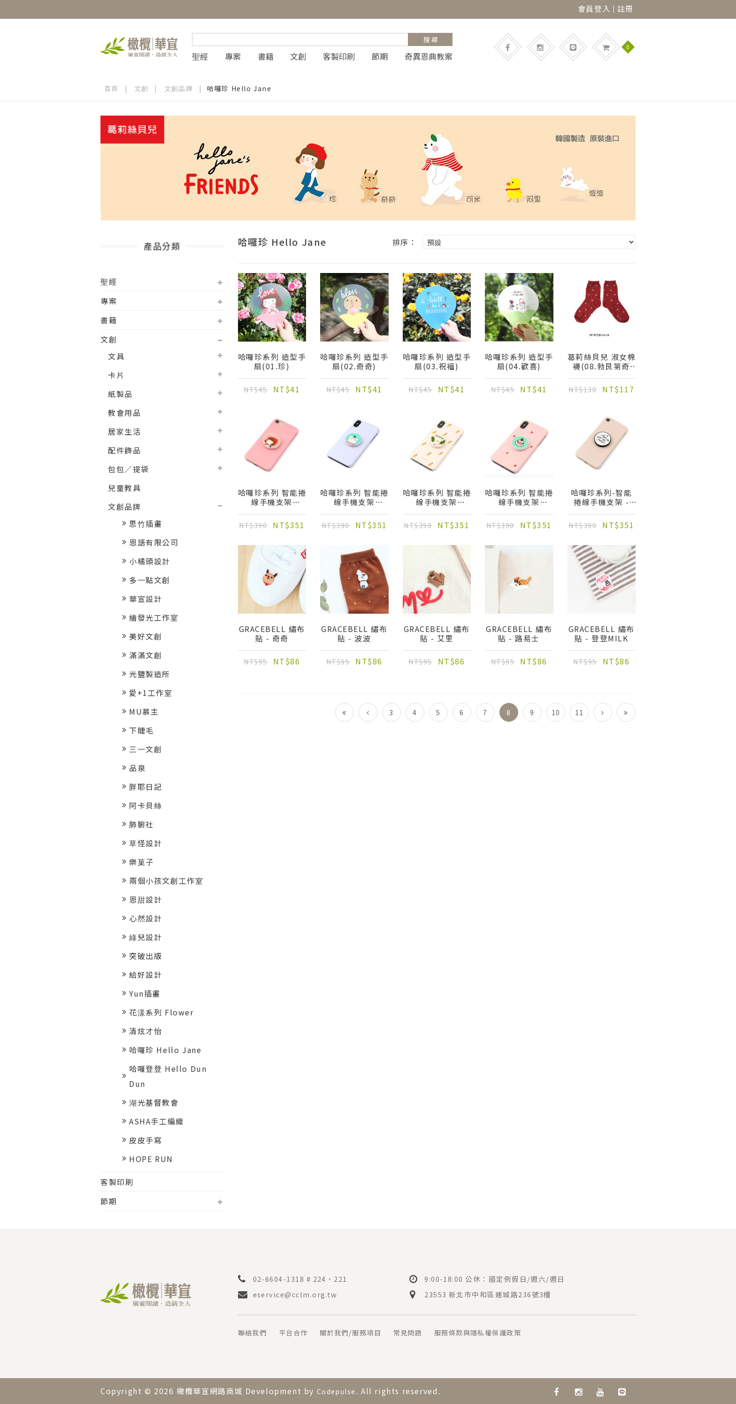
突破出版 (145, 955)
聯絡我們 (254, 1332)
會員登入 (594, 8)
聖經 (200, 56)
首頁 (111, 88)
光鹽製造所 (149, 673)
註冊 (625, 8)
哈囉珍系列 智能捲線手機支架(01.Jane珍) (272, 498)
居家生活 (124, 431)
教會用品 (124, 412)
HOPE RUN (151, 1158)
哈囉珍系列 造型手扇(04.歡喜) (518, 362)
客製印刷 (339, 56)
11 (579, 712)
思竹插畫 (145, 523)
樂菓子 (141, 861)
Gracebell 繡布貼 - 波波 (354, 634)
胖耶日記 (145, 786)
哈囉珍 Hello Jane (165, 1049)
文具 (116, 356)
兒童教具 (124, 487)
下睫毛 (141, 730)
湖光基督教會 (154, 1102)
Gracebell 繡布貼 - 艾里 (436, 634)
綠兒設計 (145, 937)
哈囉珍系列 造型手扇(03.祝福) (436, 362)
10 (555, 712)
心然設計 (145, 918)
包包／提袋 (128, 469)
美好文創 (145, 636)
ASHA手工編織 (156, 1121)
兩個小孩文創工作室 (166, 880)
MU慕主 (144, 711)
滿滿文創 (145, 655)
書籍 (266, 56)
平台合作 (299, 1332)
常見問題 (426, 1332)
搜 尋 (430, 39)
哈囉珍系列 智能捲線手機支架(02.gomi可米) (354, 498)
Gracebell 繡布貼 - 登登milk (601, 634)
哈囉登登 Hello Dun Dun (168, 1076)
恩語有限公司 (154, 542)
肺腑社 (141, 824)
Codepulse (339, 1390)
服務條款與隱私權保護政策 (504, 1332)
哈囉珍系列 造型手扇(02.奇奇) (354, 362)
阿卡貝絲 (145, 805)
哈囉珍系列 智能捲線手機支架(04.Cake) (518, 498)
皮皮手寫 (145, 1140)
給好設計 (145, 974)
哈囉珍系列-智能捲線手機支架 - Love (601, 498)
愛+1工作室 (151, 692)
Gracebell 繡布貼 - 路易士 (519, 634)
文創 (298, 56)
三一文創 (145, 749)
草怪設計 (145, 843)
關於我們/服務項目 (363, 1332)
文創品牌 (178, 88)
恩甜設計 (145, 899)
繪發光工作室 (154, 617)
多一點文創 (149, 579)
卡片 (116, 375)
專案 (233, 56)
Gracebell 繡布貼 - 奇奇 (272, 634)
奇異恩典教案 (428, 56)
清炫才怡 (145, 1031)
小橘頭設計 (149, 561)
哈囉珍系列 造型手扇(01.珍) (272, 362)
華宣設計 (145, 598)
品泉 (137, 767)
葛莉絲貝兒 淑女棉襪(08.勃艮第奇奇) (601, 362)
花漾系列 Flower (161, 1012)
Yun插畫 (145, 993)
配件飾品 (124, 450)
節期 (380, 56)
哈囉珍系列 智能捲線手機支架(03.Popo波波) (436, 498)
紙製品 (120, 393)
